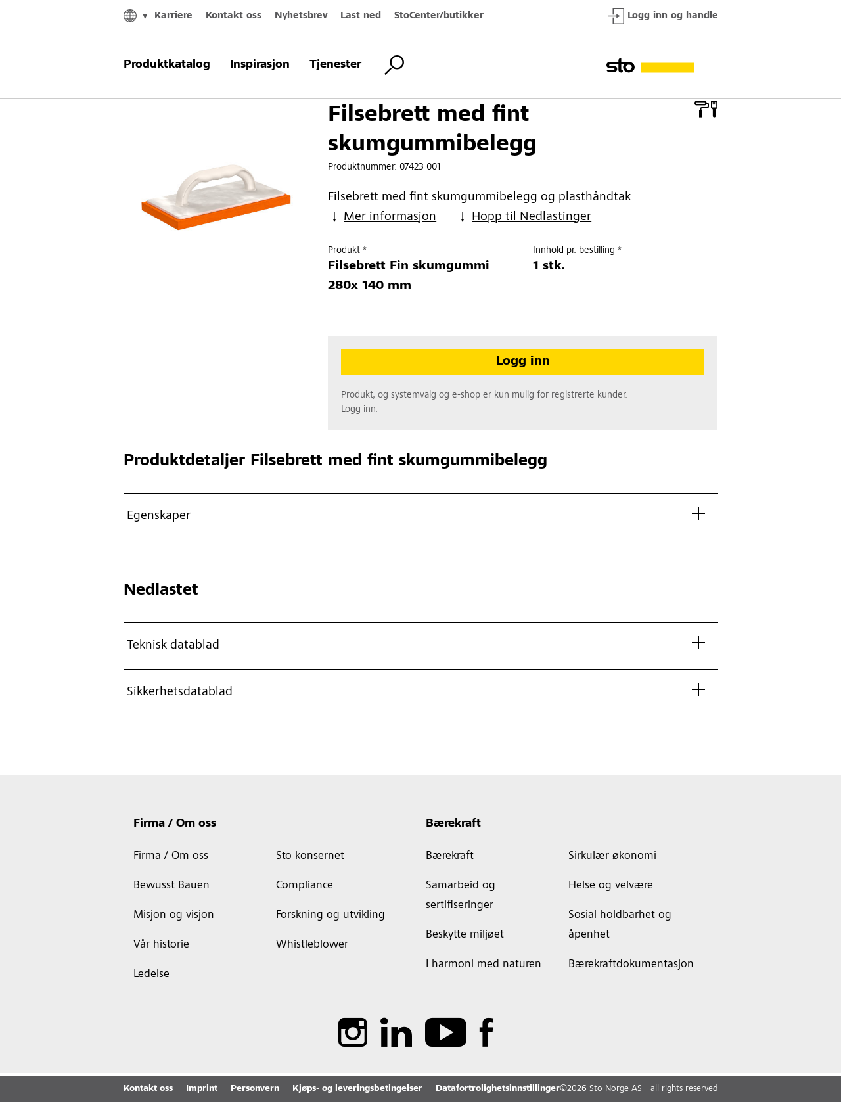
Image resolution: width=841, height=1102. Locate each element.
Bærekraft (453, 824)
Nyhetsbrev (301, 16)
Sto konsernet (310, 856)
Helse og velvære (610, 886)
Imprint (201, 1088)
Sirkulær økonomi (612, 856)
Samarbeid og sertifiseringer (460, 895)
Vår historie (161, 945)
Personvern (255, 1088)
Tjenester (335, 65)
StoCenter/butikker (439, 16)
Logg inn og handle (663, 16)
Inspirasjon (260, 65)
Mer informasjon (382, 217)
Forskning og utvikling (330, 915)
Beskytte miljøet (465, 935)
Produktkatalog (167, 65)
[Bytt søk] (394, 65)
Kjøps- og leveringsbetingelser (357, 1088)
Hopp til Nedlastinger (523, 217)
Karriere (173, 16)
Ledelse (151, 974)
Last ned (360, 16)
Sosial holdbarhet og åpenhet (619, 925)
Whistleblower (312, 945)
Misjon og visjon (173, 915)
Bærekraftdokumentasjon (631, 965)
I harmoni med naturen (483, 965)
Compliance (304, 886)
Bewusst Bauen (171, 886)
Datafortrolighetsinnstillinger (498, 1088)
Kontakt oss (233, 16)
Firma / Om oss (174, 824)
